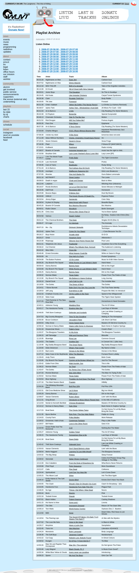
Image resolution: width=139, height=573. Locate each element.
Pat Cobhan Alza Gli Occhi (79, 168)
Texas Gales (74, 275)
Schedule (7, 125)
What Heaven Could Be (78, 253)
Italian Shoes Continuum (78, 459)
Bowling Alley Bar (76, 308)
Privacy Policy (87, 570)
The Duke (73, 220)
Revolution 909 (75, 190)
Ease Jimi (73, 80)
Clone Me (73, 250)
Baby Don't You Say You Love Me (82, 288)
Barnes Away (74, 266)
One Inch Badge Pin (77, 174)
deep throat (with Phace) (78, 202)
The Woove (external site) (15, 99)
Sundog (72, 357)
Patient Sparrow (75, 499)
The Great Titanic (75, 345)
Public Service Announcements (11, 93)
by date (6, 112)
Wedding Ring (74, 305)
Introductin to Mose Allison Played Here (84, 400)
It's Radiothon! (16, 28)
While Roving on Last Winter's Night (83, 263)
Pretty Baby (73, 158)
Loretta (72, 297)
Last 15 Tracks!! (87, 15)
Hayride (72, 301)
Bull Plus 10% (74, 386)
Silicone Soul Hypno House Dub (81, 241)
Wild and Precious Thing (78, 335)
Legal (5, 67)
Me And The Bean (76, 555)
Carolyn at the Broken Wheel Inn (81, 360)
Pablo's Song (74, 329)
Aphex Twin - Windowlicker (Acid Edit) (83, 108)
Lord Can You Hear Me (78, 472)
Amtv (71, 184)
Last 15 (6, 109)
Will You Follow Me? (77, 120)
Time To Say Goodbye (77, 317)
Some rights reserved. (74, 570)
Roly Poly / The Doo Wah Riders (81, 414)
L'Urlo (71, 111)
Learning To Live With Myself (80, 452)
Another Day (74, 342)
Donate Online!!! (110, 15)
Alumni (6, 87)
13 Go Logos (74, 259)
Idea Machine (74, 528)
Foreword (72, 102)
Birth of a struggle (76, 86)
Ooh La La (73, 394)
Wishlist (6, 79)
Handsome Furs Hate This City (81, 487)
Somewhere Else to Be (78, 435)
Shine (71, 475)
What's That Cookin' (76, 348)
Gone (71, 513)
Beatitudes (73, 165)
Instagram (8, 132)
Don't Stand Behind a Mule (79, 448)
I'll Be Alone (73, 135)
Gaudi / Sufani (74, 216)
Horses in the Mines (76, 351)
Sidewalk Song (75, 444)
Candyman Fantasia (77, 421)
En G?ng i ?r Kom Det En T (79, 541)
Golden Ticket (74, 432)
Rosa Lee (73, 338)
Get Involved (9, 89)
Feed (5, 140)
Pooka (71, 162)
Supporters (8, 97)
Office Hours (8, 72)
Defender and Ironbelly (78, 313)
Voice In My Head (76, 522)
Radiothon (7, 49)
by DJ (5, 114)
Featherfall (73, 244)
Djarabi (72, 496)
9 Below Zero (74, 193)
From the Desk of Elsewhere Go (81, 463)
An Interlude (73, 223)
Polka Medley (74, 417)
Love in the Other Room (78, 424)
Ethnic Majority (74, 83)
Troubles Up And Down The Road (82, 379)
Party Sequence (75, 466)
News (5, 44)
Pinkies (72, 455)
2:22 (70, 428)
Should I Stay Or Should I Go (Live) (82, 484)
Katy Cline (73, 406)
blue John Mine (75, 373)
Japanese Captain (76, 535)
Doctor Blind (74, 480)
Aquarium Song (75, 238)
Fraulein (72, 382)
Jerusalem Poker (75, 320)
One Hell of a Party (76, 256)
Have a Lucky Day (76, 525)
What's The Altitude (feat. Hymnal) (82, 247)
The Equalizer (74, 92)
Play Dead (73, 469)
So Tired (72, 367)
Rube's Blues (74, 397)
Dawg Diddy (73, 439)
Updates (7, 52)
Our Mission (8, 74)
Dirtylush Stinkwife (76, 227)
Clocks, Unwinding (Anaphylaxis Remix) (84, 138)
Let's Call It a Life (75, 281)
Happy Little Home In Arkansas (81, 326)
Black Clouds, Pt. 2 (76, 549)
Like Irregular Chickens (78, 95)
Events (6, 39)
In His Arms (73, 332)
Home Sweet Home (76, 323)
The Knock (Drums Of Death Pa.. (82, 196)
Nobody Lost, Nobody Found (80, 538)
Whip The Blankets (76, 354)
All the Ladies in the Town (79, 294)
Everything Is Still (75, 291)
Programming (9, 47)
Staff (5, 77)
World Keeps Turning (77, 509)
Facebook (7, 137)
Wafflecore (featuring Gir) (79, 171)
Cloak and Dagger (76, 181)
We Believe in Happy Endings (80, 278)
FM (4, 64)
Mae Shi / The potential (78, 545)
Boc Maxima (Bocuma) (78, 205)
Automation (40, 39)
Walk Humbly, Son (76, 363)
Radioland (73, 147)
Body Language (75, 532)
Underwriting (9, 102)
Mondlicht (73, 209)
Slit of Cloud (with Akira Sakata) (81, 89)
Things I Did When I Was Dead (81, 490)
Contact (6, 59)
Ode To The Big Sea (77, 117)
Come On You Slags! (77, 231)
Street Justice (74, 177)
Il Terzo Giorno (74, 127)
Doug (127, 4)
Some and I (73, 502)
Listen (5, 69)
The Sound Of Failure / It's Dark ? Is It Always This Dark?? (83, 518)
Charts (6, 117)
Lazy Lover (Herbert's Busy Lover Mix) (84, 154)
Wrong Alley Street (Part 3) (79, 212)
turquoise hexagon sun (78, 150)
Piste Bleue (73, 123)
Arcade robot (74, 235)
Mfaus (71, 144)
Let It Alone (73, 390)
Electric (72, 493)
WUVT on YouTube (11, 135)
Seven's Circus (75, 141)
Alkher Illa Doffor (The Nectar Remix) (83, 105)
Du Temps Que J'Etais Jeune (80, 370)
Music (6, 42)
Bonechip (72, 114)
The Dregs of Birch (76, 284)
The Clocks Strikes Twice (79, 410)
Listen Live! (66, 15)
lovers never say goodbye (79, 552)
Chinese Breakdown (77, 403)
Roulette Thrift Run (76, 98)
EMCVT (6, 62)
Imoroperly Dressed (76, 506)
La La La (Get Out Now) (78, 187)
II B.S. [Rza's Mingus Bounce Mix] (82, 131)
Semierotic (73, 199)
